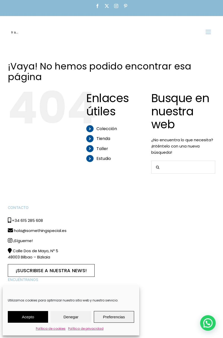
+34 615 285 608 (27, 220)
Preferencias (114, 317)
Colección (106, 129)
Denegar (70, 317)
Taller (102, 149)
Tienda (103, 139)
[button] (208, 323)
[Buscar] (157, 167)
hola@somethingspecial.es (40, 230)
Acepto (28, 317)
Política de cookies (50, 328)
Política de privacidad (85, 328)
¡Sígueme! (23, 240)
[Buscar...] (183, 167)
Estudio (103, 158)
